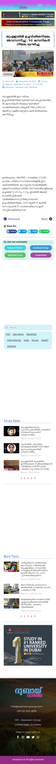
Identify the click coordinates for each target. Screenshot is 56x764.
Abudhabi (19, 87)
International (14, 340)
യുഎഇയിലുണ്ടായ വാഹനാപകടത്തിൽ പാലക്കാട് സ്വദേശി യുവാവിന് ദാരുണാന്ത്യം (35, 431)
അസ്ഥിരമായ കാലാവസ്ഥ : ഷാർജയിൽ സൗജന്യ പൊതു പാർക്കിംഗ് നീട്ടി (35, 587)
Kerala (35, 340)
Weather (11, 346)
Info (8, 334)
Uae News (33, 87)
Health (44, 340)
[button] (39, 5)
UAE (26, 87)
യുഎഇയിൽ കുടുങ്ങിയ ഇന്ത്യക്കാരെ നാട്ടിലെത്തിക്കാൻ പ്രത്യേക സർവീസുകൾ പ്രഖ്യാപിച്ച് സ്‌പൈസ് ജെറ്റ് (36, 465)
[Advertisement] (28, 146)
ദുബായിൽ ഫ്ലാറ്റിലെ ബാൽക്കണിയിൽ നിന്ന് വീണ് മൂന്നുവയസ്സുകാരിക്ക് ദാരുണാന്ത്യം (35, 448)
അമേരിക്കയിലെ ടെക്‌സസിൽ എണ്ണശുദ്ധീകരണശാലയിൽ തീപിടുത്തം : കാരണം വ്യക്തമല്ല (35, 603)
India (26, 340)
